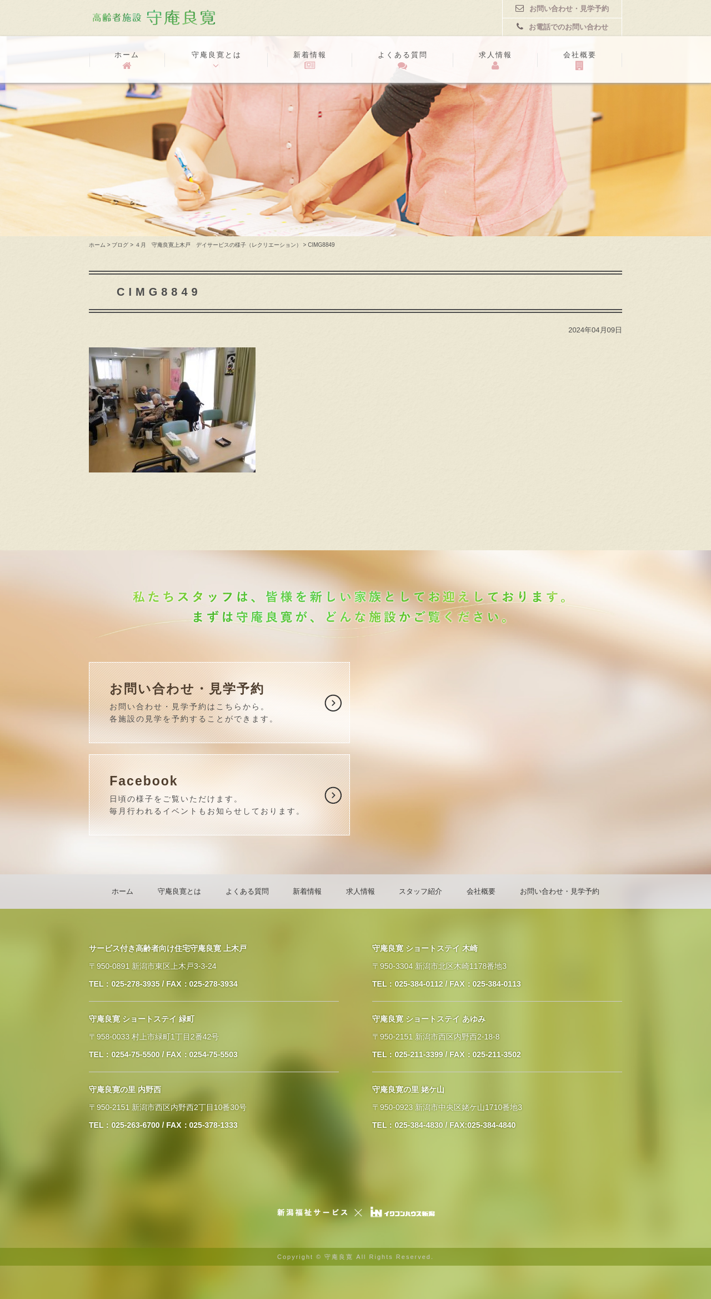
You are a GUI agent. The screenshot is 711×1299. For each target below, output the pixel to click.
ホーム (126, 61)
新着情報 (310, 61)
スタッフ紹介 (420, 891)
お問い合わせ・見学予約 (562, 8)
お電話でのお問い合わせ (562, 26)
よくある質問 (403, 61)
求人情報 (495, 61)
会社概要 (580, 61)
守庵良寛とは (216, 61)
